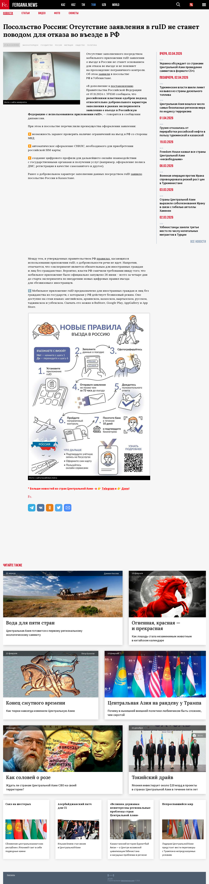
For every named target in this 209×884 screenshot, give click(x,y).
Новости (8, 13)
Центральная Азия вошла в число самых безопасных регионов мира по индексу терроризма (182, 107)
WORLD (115, 5)
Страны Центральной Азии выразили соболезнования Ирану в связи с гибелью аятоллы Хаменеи (182, 205)
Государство (47, 45)
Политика (92, 45)
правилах (103, 258)
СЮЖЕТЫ (74, 13)
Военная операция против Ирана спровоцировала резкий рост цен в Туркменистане (182, 179)
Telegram (108, 488)
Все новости (198, 241)
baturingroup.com (127, 881)
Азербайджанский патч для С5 (75, 805)
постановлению (122, 86)
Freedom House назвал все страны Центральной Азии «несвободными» (183, 155)
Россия (58, 45)
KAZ (63, 5)
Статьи (26, 13)
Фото (57, 13)
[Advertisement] (104, 540)
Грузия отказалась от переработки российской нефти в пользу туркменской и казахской (182, 131)
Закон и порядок (30, 45)
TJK (83, 5)
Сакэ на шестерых (18, 804)
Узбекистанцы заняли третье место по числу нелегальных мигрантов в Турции (179, 230)
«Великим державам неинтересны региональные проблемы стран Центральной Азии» (130, 809)
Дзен (124, 488)
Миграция (68, 45)
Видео (42, 13)
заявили (104, 74)
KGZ (73, 5)
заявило (136, 174)
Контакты (11, 875)
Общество (80, 45)
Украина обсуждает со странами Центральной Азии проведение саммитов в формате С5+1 (181, 67)
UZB (104, 5)
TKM (93, 5)
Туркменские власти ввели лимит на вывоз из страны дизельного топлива (182, 91)
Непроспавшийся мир (177, 804)
